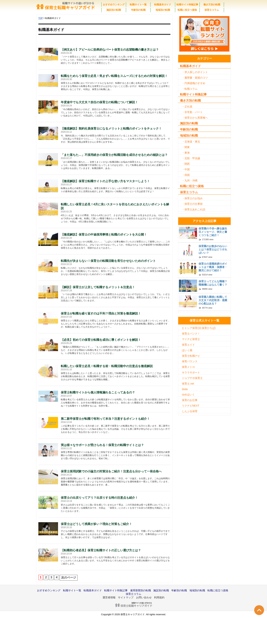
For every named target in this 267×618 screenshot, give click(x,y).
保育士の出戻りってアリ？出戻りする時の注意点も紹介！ (99, 497)
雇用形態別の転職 (140, 590)
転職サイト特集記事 (187, 4)
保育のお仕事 (189, 400)
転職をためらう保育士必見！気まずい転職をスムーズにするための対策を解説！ (114, 75)
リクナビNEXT (190, 405)
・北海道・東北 (191, 141)
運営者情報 (109, 597)
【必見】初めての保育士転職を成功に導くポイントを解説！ (101, 339)
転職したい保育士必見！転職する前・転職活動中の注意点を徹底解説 (107, 366)
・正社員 (187, 106)
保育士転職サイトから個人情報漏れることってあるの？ (98, 392)
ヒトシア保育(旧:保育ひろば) (198, 328)
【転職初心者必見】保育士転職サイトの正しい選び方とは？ (101, 550)
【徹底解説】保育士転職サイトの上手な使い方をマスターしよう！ (105, 181)
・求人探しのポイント (195, 72)
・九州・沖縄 (189, 180)
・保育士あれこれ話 (193, 209)
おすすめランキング (114, 4)
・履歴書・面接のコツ (195, 77)
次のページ (68, 577)
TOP (40, 18)
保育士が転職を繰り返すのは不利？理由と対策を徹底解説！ (101, 313)
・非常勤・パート (192, 112)
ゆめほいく (188, 394)
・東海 (186, 152)
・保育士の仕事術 (192, 203)
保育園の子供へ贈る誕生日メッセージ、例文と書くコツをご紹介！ (213, 232)
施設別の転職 (113, 10)
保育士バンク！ (191, 333)
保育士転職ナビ (191, 355)
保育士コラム (212, 10)
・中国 (186, 169)
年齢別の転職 (138, 10)
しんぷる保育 (189, 411)
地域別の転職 (163, 10)
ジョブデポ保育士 (192, 378)
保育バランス (189, 361)
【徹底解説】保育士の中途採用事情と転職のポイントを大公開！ (104, 234)
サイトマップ (126, 597)
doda (185, 389)
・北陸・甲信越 (191, 158)
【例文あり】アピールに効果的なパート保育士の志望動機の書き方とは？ (110, 49)
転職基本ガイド (162, 4)
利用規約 (159, 597)
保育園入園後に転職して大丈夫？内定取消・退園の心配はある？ (213, 300)
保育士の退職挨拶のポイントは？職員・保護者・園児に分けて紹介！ (213, 267)
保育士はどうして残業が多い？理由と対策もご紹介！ (96, 524)
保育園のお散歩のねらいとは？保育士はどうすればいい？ (213, 249)
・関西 (186, 163)
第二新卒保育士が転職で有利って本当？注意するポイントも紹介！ (105, 418)
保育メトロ (188, 366)
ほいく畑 (187, 350)
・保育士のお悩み (192, 198)
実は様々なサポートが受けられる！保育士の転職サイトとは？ (102, 445)
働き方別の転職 (211, 4)
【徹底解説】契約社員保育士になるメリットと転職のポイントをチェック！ (111, 128)
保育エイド (188, 344)
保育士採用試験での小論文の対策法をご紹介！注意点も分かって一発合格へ (111, 471)
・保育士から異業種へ (195, 117)
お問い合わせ (144, 597)
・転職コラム (189, 88)
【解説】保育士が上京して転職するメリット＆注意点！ (98, 287)
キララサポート (191, 372)
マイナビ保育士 (191, 339)
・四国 (186, 174)
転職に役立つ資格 (187, 10)
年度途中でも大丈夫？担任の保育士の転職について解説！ (99, 102)
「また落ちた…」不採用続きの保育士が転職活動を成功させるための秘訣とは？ (114, 154)
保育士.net (188, 383)
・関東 (186, 147)
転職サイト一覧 (138, 4)
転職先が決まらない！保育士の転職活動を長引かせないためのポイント (108, 260)
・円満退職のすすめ (193, 83)
